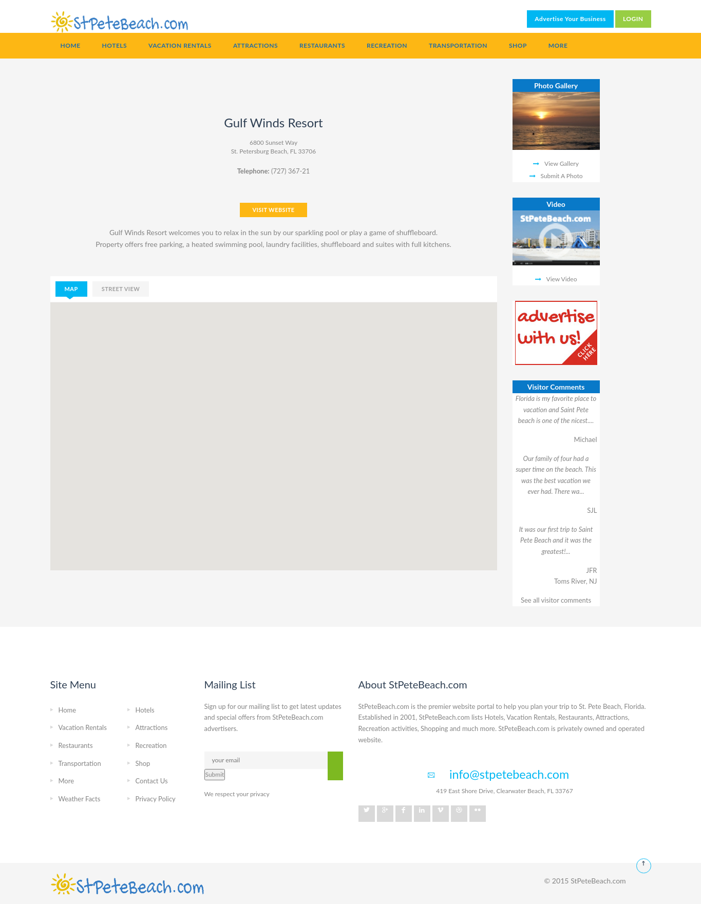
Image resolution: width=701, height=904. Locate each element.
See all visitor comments (556, 600)
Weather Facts (80, 799)
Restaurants (322, 45)
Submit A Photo (562, 176)
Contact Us (152, 781)
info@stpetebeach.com (509, 774)
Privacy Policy (156, 799)
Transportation (458, 45)
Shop (518, 45)
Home (71, 45)
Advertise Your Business (570, 19)
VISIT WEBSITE (273, 209)
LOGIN (633, 19)
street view (121, 288)
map (71, 288)
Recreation (387, 45)
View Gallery (561, 163)
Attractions (255, 45)
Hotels (114, 45)
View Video (561, 279)
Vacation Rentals (180, 45)
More (558, 45)
